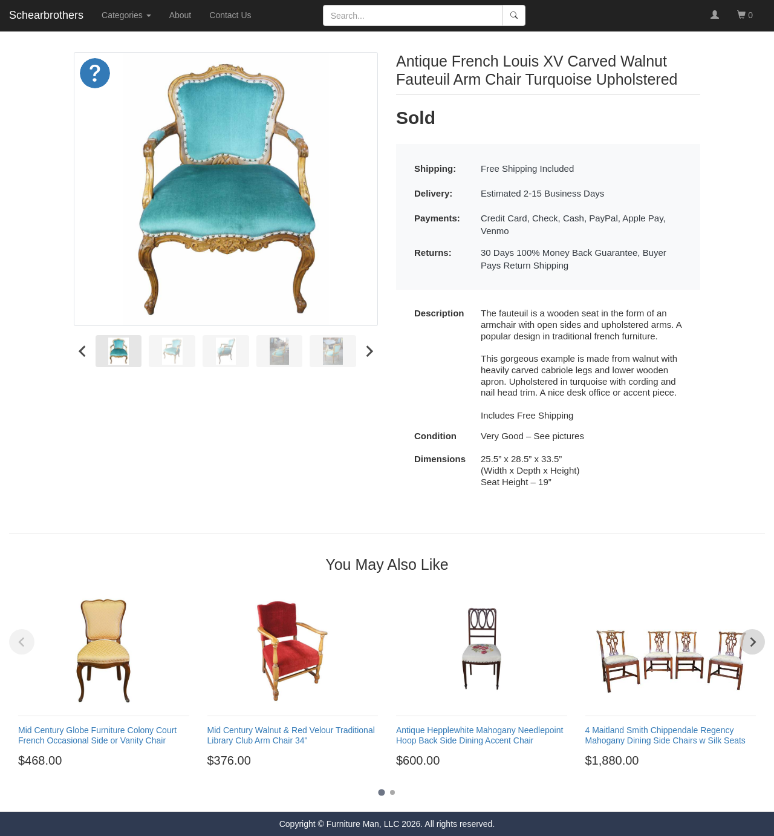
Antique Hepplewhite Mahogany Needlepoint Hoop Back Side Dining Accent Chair (479, 735)
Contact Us (230, 15)
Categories (126, 15)
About (180, 15)
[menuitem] (119, 351)
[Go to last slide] (83, 351)
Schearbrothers (46, 15)
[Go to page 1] (381, 792)
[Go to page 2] (392, 792)
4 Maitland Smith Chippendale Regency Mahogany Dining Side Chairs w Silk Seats (665, 735)
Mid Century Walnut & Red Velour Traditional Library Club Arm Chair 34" (291, 735)
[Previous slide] (21, 642)
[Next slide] (369, 351)
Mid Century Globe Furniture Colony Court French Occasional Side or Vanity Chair (97, 735)
